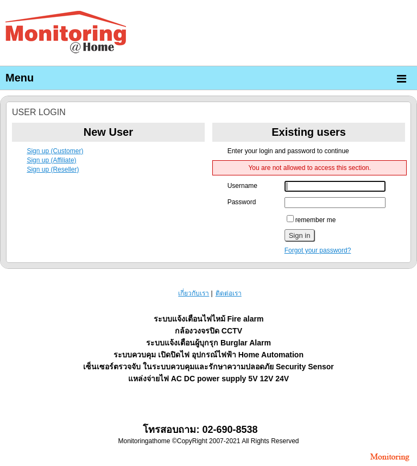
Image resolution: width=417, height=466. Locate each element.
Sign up (55, 151)
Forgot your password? (318, 250)
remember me (311, 220)
